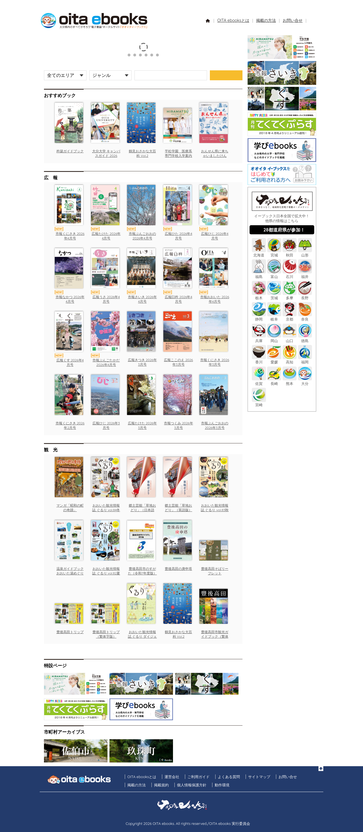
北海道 (259, 252)
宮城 (274, 252)
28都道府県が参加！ (284, 230)
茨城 (274, 295)
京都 (289, 317)
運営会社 (171, 776)
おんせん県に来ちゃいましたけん (214, 153)
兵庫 (259, 338)
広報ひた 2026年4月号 (178, 235)
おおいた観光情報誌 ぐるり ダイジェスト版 (142, 636)
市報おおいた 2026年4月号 (214, 299)
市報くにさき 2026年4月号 (70, 235)
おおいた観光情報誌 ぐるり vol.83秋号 (215, 509)
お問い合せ (293, 20)
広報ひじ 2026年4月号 (215, 235)
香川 (259, 359)
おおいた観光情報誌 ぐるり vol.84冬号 (106, 509)
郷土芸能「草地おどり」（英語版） (178, 507)
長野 (305, 295)
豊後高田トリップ (70, 632)
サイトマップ (259, 776)
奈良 (305, 317)
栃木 (259, 295)
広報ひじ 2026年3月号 (106, 425)
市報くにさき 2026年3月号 (214, 362)
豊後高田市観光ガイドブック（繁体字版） (214, 636)
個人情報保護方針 (191, 785)
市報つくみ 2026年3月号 (178, 425)
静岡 (259, 317)
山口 (289, 338)
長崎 (274, 381)
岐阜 (274, 317)
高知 (289, 359)
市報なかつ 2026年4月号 (70, 299)
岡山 (274, 338)
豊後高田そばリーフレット (214, 570)
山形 (305, 252)
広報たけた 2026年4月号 (106, 235)
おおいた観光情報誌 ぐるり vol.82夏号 (106, 573)
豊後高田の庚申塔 (178, 568)
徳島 (305, 338)
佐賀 (259, 381)
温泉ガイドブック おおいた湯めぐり (70, 570)
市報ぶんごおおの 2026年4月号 (142, 235)
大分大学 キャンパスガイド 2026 (106, 153)
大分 (305, 381)
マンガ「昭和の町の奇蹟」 (70, 507)
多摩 (289, 295)
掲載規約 (161, 785)
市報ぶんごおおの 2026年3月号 (214, 425)
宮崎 (259, 402)
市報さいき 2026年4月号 (142, 299)
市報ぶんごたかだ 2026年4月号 (106, 362)
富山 (274, 274)
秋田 (289, 252)
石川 (289, 274)
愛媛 (274, 359)
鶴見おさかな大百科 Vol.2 (142, 153)
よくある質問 (229, 776)
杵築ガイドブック (70, 151)
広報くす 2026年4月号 (70, 362)
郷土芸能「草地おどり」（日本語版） (142, 509)
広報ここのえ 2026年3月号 (178, 362)
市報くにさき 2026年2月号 (70, 425)
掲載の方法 (266, 20)
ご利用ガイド (198, 776)
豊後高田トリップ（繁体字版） (106, 634)
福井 (305, 274)
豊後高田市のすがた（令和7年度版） (142, 570)
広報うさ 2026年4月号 (106, 299)
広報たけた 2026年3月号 (142, 425)
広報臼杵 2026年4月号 (178, 299)
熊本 (289, 381)
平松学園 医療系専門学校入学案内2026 (178, 155)
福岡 (305, 359)
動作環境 (222, 785)
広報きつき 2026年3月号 (142, 362)
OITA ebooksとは (233, 20)
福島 (259, 274)
